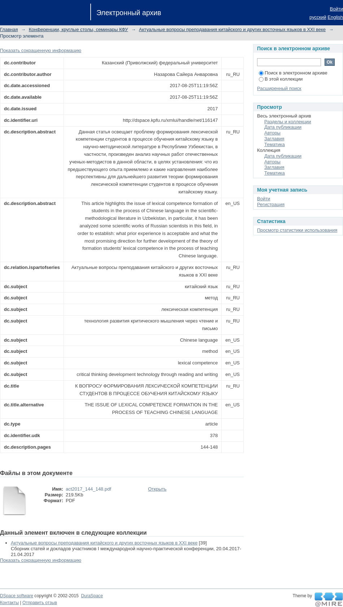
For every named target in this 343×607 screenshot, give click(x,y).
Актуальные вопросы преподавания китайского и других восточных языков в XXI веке (232, 29)
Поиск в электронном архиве (293, 73)
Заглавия (274, 138)
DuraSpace (92, 595)
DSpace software (16, 595)
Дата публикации (282, 127)
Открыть (157, 489)
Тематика (274, 144)
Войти (336, 9)
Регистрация (271, 204)
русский (317, 17)
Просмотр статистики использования (297, 230)
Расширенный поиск (279, 88)
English (335, 17)
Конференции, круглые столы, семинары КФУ (78, 29)
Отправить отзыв (39, 602)
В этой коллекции (281, 79)
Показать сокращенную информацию (40, 50)
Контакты (9, 602)
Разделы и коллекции (287, 121)
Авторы (272, 133)
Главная (9, 29)
